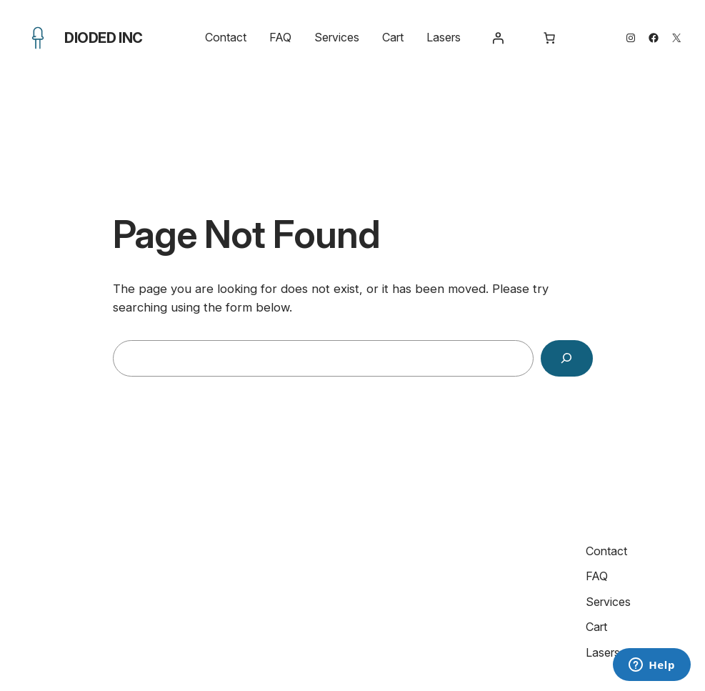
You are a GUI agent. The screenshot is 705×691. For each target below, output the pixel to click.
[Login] (498, 38)
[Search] (567, 358)
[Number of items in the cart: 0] (549, 38)
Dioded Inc (103, 37)
